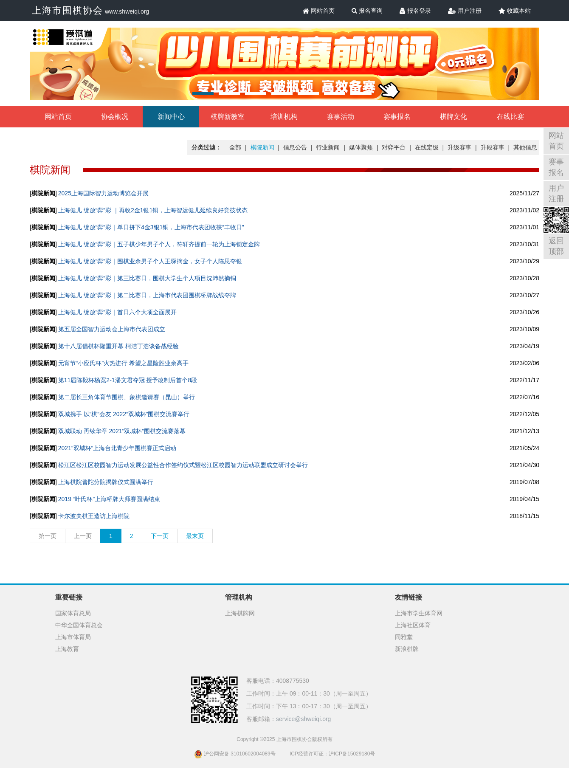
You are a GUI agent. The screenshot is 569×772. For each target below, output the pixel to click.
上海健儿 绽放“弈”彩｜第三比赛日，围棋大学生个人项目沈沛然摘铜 (147, 278)
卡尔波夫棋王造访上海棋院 (94, 516)
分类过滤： (206, 147)
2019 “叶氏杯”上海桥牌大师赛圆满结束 (109, 499)
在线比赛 (510, 116)
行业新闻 (328, 147)
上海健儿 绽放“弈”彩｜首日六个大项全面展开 (117, 312)
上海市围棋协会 (67, 10)
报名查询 (367, 10)
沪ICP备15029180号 (352, 754)
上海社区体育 (413, 625)
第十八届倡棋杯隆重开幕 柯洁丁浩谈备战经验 (118, 346)
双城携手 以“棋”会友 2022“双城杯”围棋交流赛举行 (124, 414)
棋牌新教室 (228, 116)
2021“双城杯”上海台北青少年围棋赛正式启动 (117, 448)
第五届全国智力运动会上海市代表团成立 (111, 329)
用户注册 (465, 10)
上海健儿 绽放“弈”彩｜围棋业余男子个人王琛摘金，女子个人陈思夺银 (150, 261)
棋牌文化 (453, 116)
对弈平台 (394, 147)
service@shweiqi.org (303, 719)
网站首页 (319, 10)
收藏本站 (515, 10)
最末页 (195, 536)
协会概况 (114, 116)
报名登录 (415, 10)
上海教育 (67, 648)
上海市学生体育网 (418, 613)
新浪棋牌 (407, 648)
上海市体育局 (73, 637)
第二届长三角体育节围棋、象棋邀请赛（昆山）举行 (126, 397)
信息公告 (295, 147)
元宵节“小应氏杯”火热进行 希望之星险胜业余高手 (123, 363)
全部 (235, 147)
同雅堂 (404, 637)
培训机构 (284, 116)
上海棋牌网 (240, 613)
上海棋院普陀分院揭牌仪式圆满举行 (105, 482)
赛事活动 (340, 116)
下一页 (160, 536)
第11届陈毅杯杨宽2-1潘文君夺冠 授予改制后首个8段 (127, 380)
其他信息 (525, 147)
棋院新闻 (262, 147)
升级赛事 (459, 147)
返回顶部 (556, 246)
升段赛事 (492, 147)
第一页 (47, 536)
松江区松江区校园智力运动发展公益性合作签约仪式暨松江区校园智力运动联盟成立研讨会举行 (183, 465)
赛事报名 (397, 116)
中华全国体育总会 (79, 625)
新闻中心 (171, 116)
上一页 (83, 536)
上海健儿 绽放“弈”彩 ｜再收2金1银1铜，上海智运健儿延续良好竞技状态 (153, 210)
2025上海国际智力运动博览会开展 (103, 193)
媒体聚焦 (361, 147)
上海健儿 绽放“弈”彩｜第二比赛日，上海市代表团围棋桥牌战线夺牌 (147, 295)
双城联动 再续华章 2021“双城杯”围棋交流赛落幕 (122, 431)
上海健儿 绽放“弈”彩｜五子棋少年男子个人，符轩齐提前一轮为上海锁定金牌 (159, 244)
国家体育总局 (73, 613)
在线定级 (427, 147)
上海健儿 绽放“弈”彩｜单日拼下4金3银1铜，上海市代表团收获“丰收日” (151, 227)
